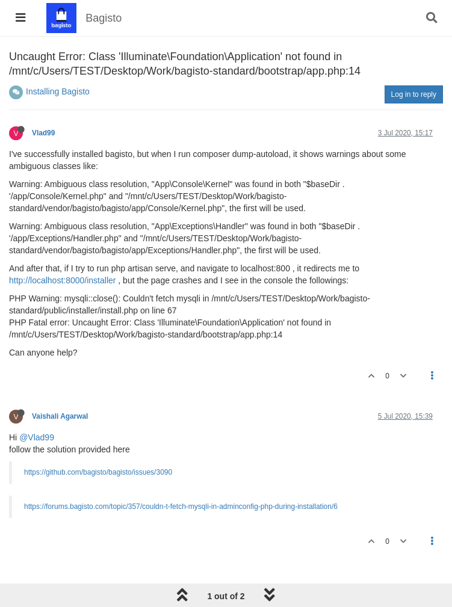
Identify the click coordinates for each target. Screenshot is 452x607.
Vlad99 (43, 133)
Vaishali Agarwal (60, 416)
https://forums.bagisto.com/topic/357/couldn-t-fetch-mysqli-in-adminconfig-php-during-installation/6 (181, 506)
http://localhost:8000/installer (62, 280)
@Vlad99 (36, 437)
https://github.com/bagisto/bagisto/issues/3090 (98, 472)
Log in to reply (413, 94)
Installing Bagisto (58, 91)
